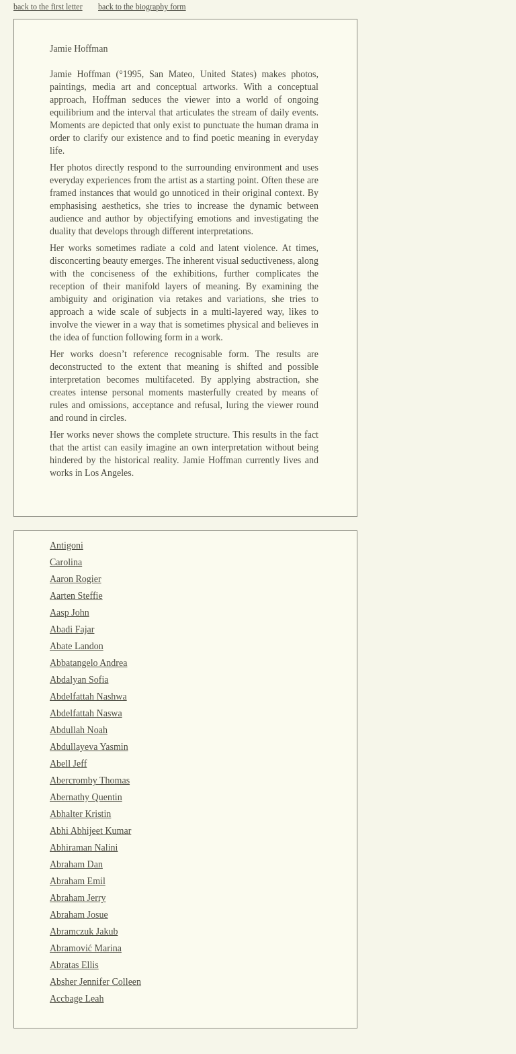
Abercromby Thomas (90, 780)
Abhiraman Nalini (84, 848)
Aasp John (69, 613)
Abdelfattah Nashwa (88, 696)
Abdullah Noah (79, 730)
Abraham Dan (76, 864)
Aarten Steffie (76, 596)
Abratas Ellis (74, 965)
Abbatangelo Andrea (88, 663)
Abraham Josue (79, 915)
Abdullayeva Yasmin (89, 747)
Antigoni (66, 545)
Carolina (66, 562)
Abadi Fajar (72, 629)
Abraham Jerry (78, 898)
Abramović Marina (86, 948)
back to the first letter (48, 6)
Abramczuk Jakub (84, 931)
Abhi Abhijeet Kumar (90, 831)
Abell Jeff (68, 764)
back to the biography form (142, 6)
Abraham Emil (77, 881)
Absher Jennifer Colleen (95, 982)
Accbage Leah (76, 999)
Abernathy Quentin (86, 797)
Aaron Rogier (75, 579)
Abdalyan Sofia (79, 680)
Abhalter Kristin (80, 814)
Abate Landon (76, 646)
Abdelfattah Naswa (86, 713)
